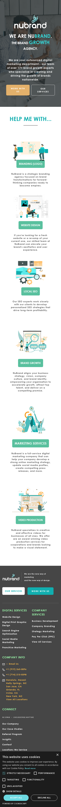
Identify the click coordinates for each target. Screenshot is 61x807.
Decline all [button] (44, 797)
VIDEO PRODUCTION (30, 519)
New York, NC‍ (14, 696)
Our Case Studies (12, 729)
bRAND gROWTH (30, 362)
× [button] (57, 755)
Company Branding (43, 626)
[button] (30, 791)
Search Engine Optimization (10, 632)
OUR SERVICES (43, 90)
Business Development (45, 621)
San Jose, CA (14, 686)
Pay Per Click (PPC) (43, 636)
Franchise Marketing (14, 647)
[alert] (30, 779)
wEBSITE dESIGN (30, 225)
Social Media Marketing (10, 641)
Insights (6, 739)
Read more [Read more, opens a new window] (30, 768)
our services (13, 591)
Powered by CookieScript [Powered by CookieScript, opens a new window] (14, 803)
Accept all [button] (16, 797)
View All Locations (17, 699)
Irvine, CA (12, 693)
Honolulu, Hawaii (16, 680)
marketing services (30, 442)
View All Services (42, 641)
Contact (7, 744)
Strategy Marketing (43, 631)
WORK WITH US (18, 90)
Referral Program (12, 734)
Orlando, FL (13, 689)
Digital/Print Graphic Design (14, 624)
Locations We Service (14, 749)
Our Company (10, 723)
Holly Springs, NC (16, 683)
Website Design (11, 617)
